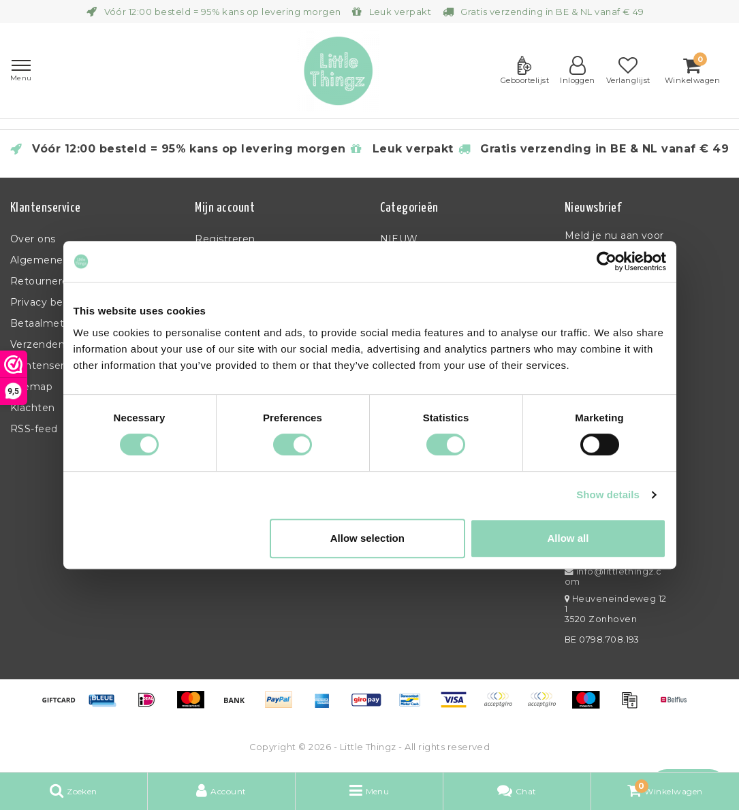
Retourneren (42, 281)
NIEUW (399, 239)
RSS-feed (34, 429)
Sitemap (31, 386)
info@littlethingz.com (613, 576)
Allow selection (367, 538)
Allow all (568, 538)
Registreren (225, 239)
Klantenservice (47, 365)
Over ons (33, 239)
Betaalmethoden (53, 323)
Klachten (32, 408)
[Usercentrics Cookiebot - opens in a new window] (606, 261)
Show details (608, 494)
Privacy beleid (45, 302)
